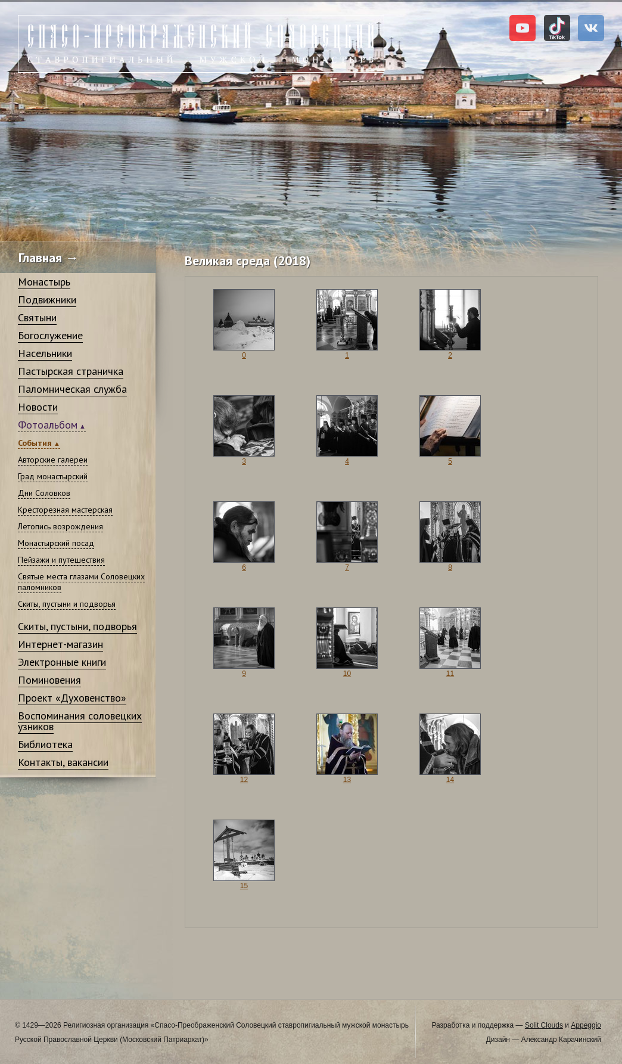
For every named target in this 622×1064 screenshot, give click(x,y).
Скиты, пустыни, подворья (77, 626)
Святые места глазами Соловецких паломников (81, 582)
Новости (38, 407)
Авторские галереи (53, 459)
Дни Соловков (44, 493)
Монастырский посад (56, 543)
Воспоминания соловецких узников (80, 721)
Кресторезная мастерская (65, 509)
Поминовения (49, 680)
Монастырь (44, 282)
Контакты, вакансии (63, 762)
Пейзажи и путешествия (61, 559)
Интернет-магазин (60, 644)
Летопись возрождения (60, 526)
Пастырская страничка (70, 371)
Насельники (45, 353)
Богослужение (50, 335)
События (35, 443)
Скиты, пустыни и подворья (67, 603)
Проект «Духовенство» (72, 698)
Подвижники (47, 299)
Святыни (37, 317)
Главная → (48, 257)
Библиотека (45, 744)
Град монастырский (53, 476)
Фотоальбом (47, 425)
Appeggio (586, 1025)
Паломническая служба (72, 389)
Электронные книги (62, 662)
